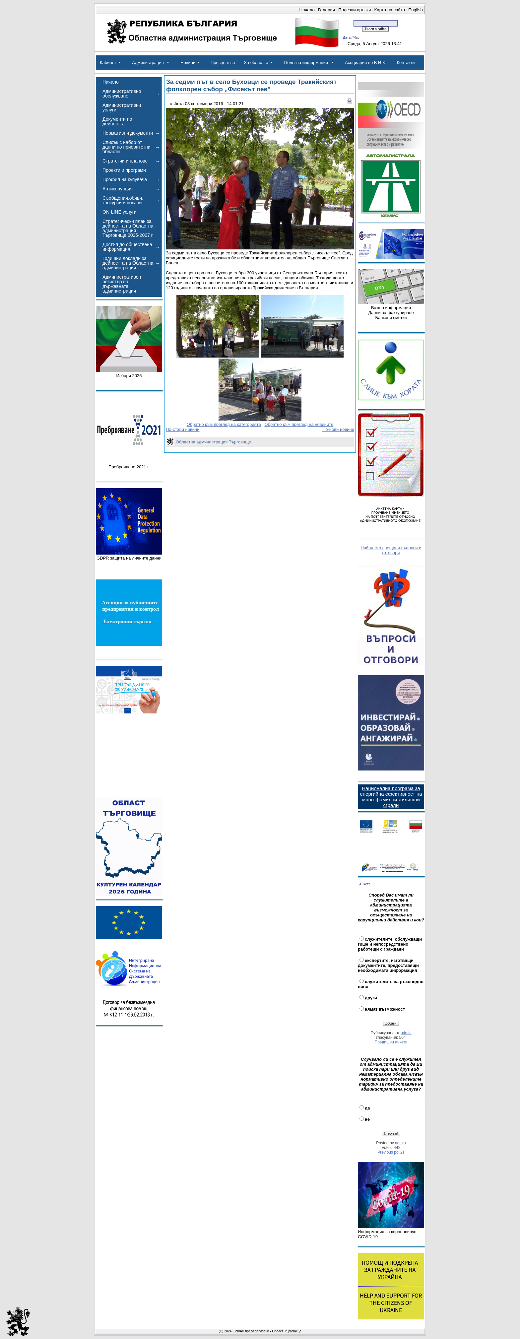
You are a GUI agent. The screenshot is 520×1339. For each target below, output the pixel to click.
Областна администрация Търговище (213, 441)
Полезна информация (306, 62)
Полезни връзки (354, 9)
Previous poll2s (390, 1152)
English (415, 9)
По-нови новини (338, 429)
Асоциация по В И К (365, 62)
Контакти (406, 62)
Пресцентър (223, 62)
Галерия (326, 9)
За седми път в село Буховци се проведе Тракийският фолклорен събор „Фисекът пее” (251, 85)
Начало (307, 9)
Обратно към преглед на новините (298, 424)
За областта (256, 62)
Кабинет (108, 62)
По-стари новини (183, 429)
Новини (187, 62)
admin (406, 1033)
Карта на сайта (389, 9)
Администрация (148, 62)
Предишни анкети (391, 1042)
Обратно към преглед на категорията (224, 424)
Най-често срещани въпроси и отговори (390, 550)
